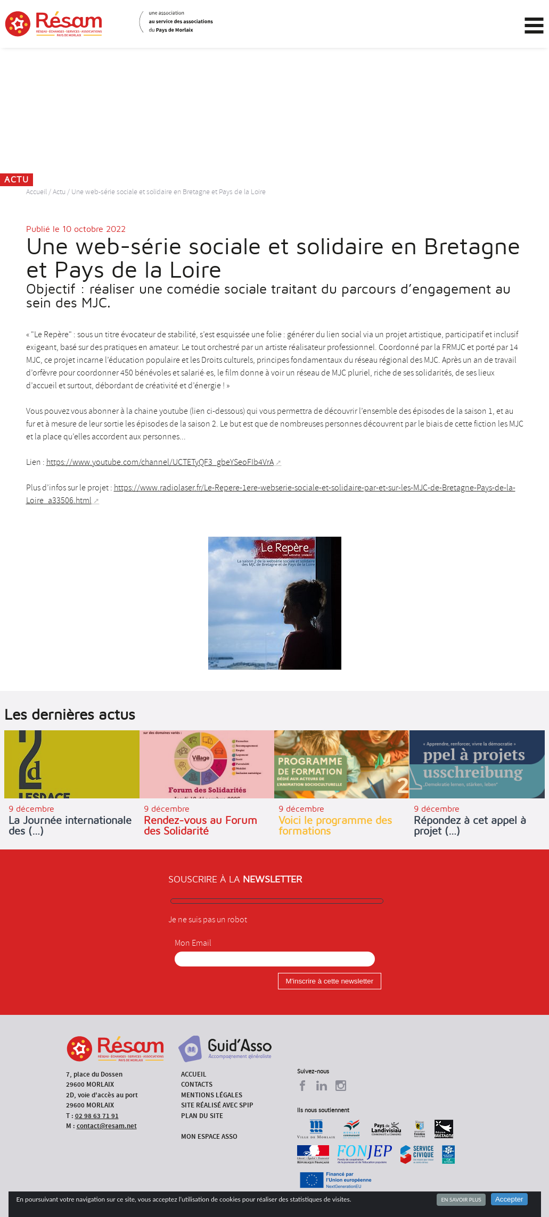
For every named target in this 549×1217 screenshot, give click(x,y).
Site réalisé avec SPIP (217, 1105)
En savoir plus (461, 1199)
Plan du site (202, 1115)
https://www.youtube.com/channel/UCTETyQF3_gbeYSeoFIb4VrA (160, 462)
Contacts (196, 1084)
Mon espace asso (209, 1136)
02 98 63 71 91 (97, 1115)
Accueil (36, 191)
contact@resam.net (107, 1125)
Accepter (509, 1199)
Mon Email (193, 943)
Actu (59, 191)
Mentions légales (211, 1094)
